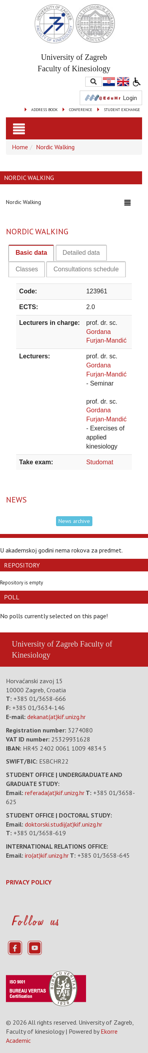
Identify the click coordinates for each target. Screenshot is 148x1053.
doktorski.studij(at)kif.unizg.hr (63, 824)
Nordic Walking (55, 147)
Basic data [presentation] (31, 252)
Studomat (99, 462)
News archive (74, 521)
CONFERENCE (80, 109)
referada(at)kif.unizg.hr (54, 793)
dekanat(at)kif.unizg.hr (56, 717)
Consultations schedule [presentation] (85, 269)
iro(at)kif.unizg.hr (47, 855)
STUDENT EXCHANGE (122, 109)
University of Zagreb (45, 644)
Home (20, 147)
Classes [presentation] (26, 269)
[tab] (31, 253)
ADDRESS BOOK (44, 109)
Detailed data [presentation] (81, 252)
